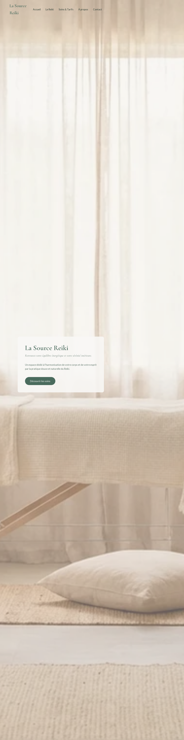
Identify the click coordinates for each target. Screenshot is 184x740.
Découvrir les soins (40, 381)
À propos (83, 9)
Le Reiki (50, 9)
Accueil (37, 9)
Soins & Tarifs (66, 9)
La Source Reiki (18, 9)
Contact (97, 9)
